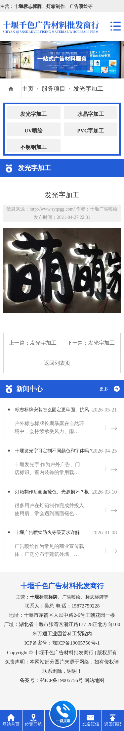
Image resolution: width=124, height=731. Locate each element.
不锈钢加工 (33, 147)
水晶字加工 (90, 114)
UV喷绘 (33, 130)
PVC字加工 (90, 130)
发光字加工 (88, 88)
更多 (103, 388)
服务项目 (53, 88)
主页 (28, 88)
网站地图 (94, 688)
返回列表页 (57, 363)
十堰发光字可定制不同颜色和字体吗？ (65, 454)
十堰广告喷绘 (104, 209)
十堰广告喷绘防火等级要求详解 (57, 539)
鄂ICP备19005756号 (61, 688)
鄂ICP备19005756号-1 (76, 651)
